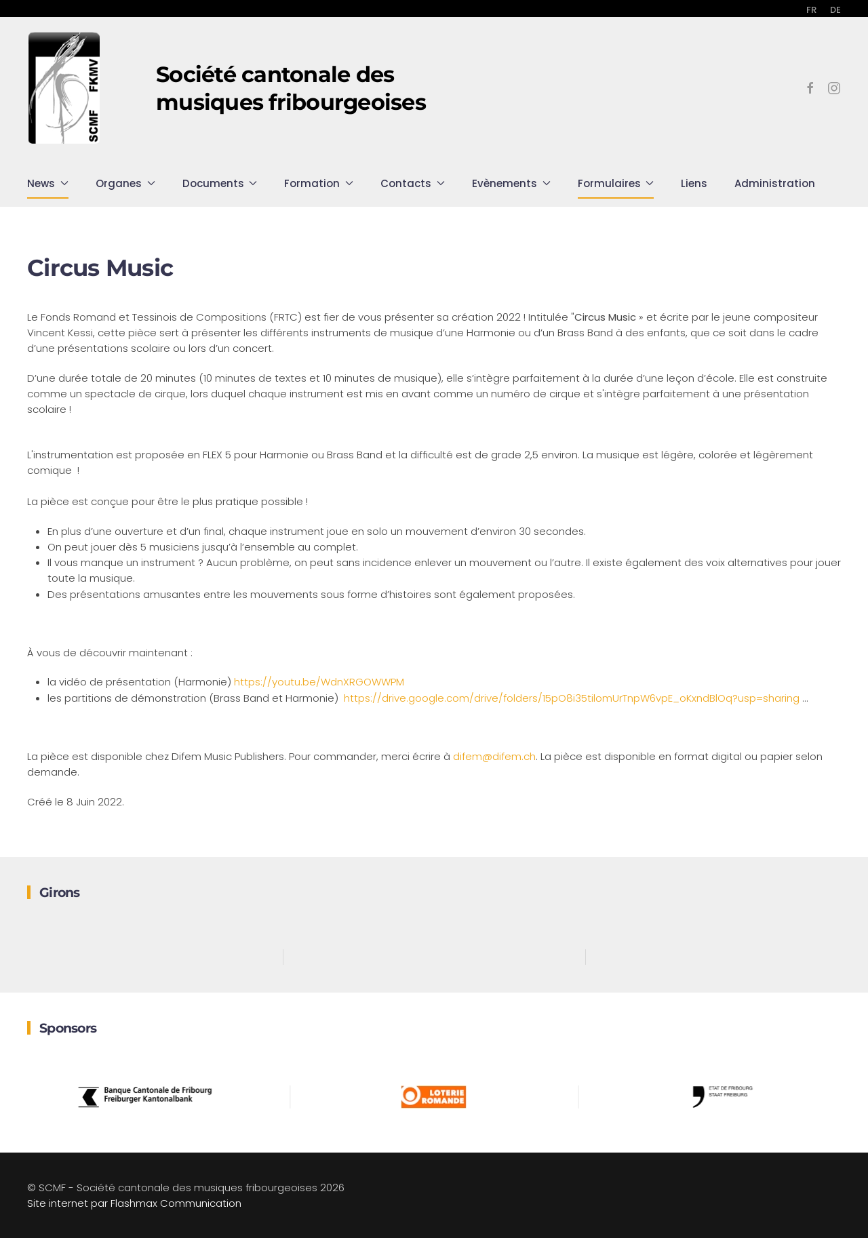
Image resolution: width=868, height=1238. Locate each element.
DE (835, 9)
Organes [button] (125, 183)
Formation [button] (318, 183)
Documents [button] (220, 183)
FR (811, 9)
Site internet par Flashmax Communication (134, 1203)
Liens (694, 183)
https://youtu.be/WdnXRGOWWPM (319, 682)
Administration (774, 183)
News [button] (47, 183)
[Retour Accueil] (64, 88)
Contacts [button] (412, 183)
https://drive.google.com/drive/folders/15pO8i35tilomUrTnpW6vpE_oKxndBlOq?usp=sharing (573, 698)
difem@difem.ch (494, 756)
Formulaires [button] (616, 183)
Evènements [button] (511, 183)
